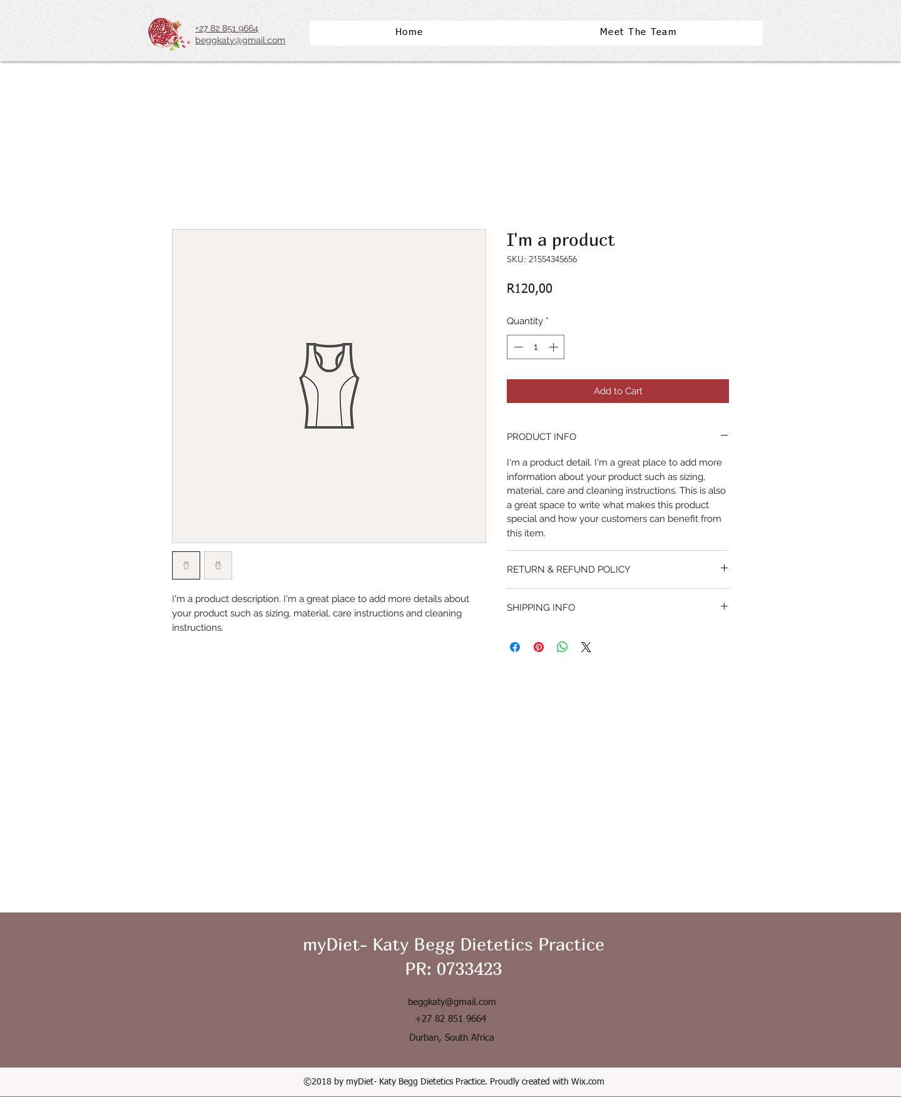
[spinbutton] (536, 347)
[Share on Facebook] (514, 647)
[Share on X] (586, 647)
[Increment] (554, 347)
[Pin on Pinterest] (538, 647)
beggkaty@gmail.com (452, 1002)
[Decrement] (517, 347)
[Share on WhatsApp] (562, 647)
